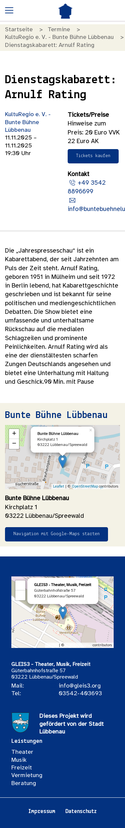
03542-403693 (80, 694)
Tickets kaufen (93, 155)
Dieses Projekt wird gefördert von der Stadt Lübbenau (71, 724)
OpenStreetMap (85, 487)
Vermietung (26, 775)
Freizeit (21, 768)
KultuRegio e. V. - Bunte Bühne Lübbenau (59, 37)
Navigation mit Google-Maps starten (56, 533)
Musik (19, 760)
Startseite (19, 30)
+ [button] (14, 434)
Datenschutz (81, 811)
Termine (59, 30)
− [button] (14, 444)
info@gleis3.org (80, 686)
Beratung (23, 783)
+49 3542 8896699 (87, 187)
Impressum (41, 811)
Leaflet (58, 487)
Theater (22, 752)
